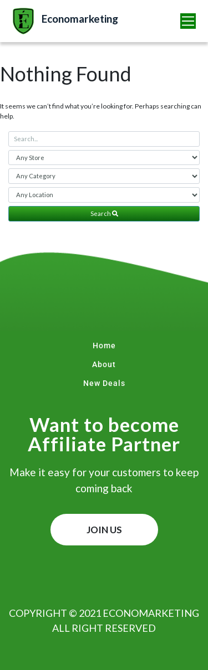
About (104, 364)
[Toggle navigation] (188, 21)
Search (104, 213)
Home (104, 345)
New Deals (104, 383)
